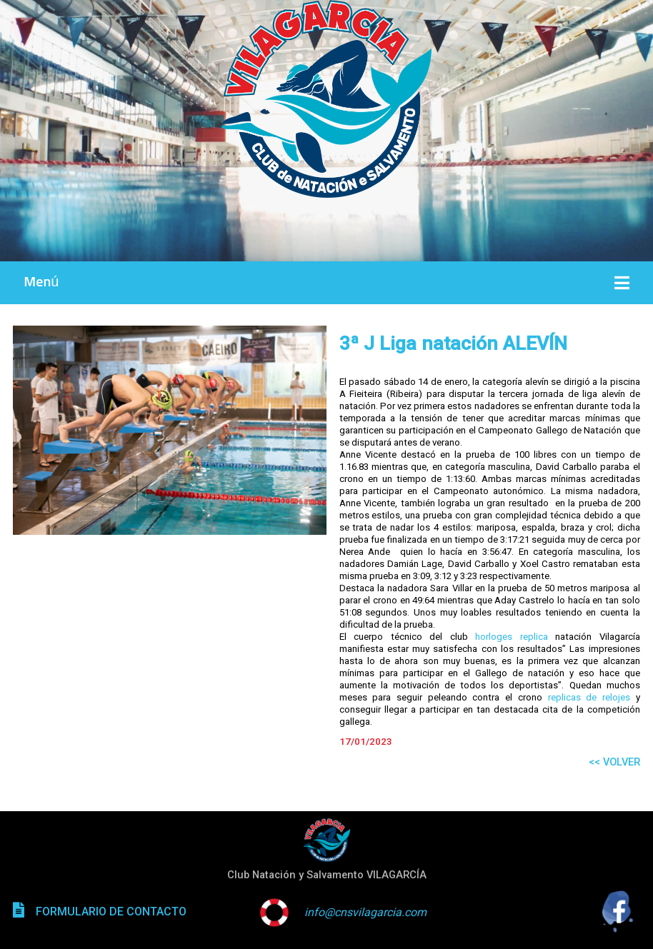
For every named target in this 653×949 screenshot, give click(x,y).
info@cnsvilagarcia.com (365, 912)
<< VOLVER (614, 761)
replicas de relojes (589, 697)
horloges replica (511, 636)
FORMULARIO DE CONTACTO (111, 911)
